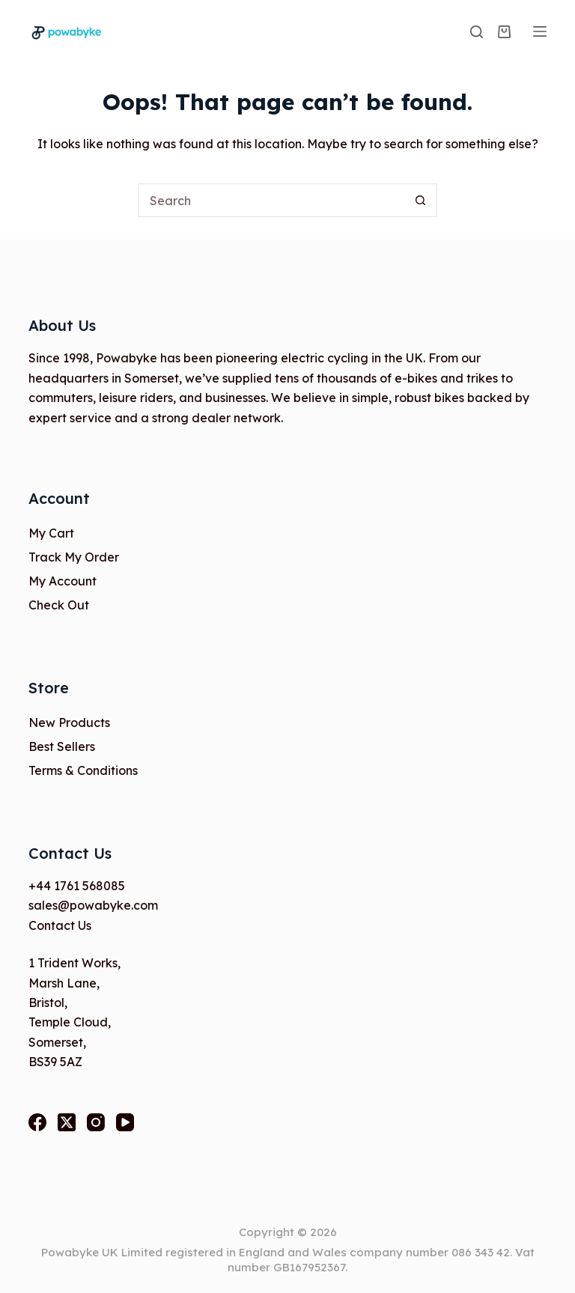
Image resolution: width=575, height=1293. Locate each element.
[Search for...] (271, 200)
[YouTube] (125, 1122)
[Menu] (540, 31)
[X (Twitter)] (67, 1122)
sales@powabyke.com (93, 905)
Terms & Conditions (83, 770)
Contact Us (59, 925)
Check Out (58, 604)
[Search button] (420, 200)
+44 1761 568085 (76, 885)
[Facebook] (37, 1122)
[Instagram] (96, 1122)
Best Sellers (61, 746)
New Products (69, 722)
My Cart (51, 533)
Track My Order (73, 557)
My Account (62, 581)
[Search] (476, 31)
